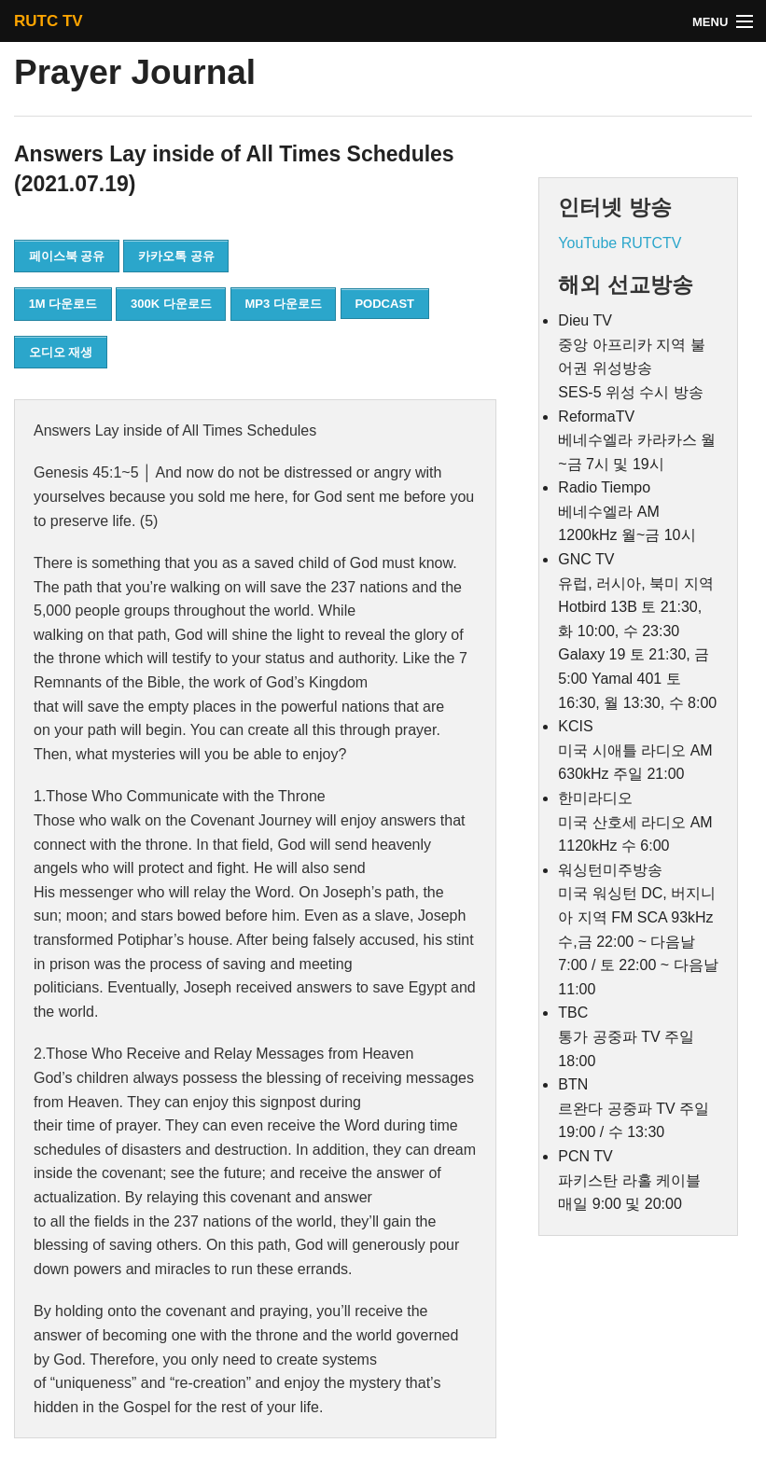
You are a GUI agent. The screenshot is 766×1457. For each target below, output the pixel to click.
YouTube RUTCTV (619, 243)
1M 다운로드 (63, 304)
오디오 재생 (61, 352)
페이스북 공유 (67, 256)
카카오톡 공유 (176, 256)
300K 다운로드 (171, 304)
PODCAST (384, 304)
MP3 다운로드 (282, 304)
